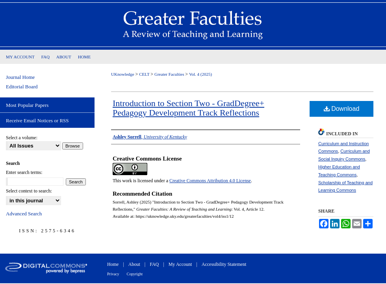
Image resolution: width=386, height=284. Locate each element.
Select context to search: (29, 191)
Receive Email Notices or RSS (37, 120)
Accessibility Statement (224, 264)
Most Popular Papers (27, 105)
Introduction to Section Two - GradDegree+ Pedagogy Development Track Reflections (188, 108)
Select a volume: (21, 137)
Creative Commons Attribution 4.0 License (210, 180)
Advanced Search (24, 214)
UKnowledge (123, 74)
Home (113, 264)
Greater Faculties (169, 74)
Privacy (113, 274)
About (134, 264)
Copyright (135, 274)
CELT (144, 74)
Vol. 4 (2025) (200, 74)
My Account (180, 264)
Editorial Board (22, 87)
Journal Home (20, 77)
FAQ (154, 264)
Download (342, 108)
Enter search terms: (24, 172)
